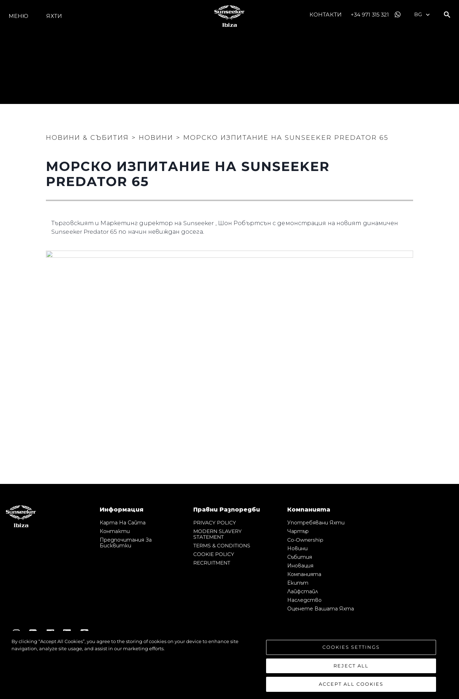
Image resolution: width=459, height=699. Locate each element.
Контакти (325, 14)
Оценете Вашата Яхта (320, 608)
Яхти (54, 16)
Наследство (304, 600)
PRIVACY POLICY (214, 522)
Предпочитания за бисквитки (126, 543)
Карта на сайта (123, 522)
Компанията (304, 574)
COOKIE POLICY (213, 554)
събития (299, 557)
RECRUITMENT (211, 563)
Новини (297, 548)
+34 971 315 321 (370, 14)
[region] (229, 665)
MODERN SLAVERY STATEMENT (217, 534)
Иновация (300, 565)
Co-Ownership (305, 540)
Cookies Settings (351, 647)
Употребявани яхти (316, 522)
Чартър (298, 531)
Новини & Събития (87, 138)
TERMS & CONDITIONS (221, 545)
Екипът (297, 583)
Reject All (351, 666)
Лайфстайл (302, 591)
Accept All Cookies (351, 684)
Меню (18, 16)
